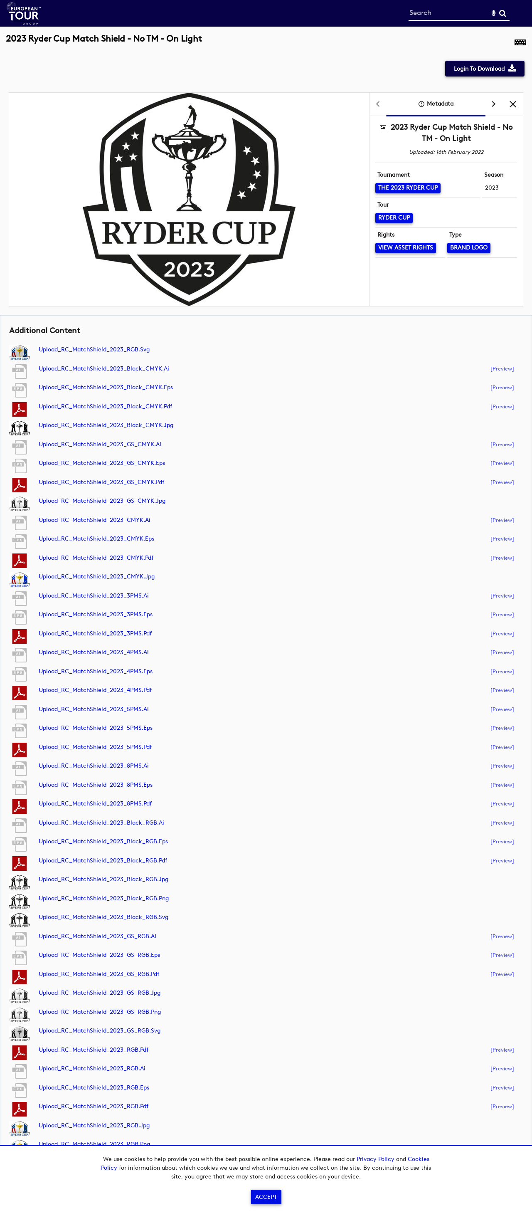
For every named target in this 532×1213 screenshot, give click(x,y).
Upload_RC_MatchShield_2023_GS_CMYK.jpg (102, 500)
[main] (266, 602)
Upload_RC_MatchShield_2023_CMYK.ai (94, 520)
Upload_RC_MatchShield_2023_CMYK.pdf (96, 557)
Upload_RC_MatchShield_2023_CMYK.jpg (97, 576)
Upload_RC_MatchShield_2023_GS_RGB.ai (97, 936)
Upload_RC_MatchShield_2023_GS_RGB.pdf (99, 974)
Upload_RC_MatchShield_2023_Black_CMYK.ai (104, 368)
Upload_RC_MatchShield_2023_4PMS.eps (96, 671)
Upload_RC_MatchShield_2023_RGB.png (94, 1144)
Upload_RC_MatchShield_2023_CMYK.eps (96, 538)
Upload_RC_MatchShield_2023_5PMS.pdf (95, 747)
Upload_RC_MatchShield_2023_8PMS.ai (94, 765)
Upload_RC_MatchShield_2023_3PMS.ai (94, 595)
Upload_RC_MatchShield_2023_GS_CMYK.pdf (101, 482)
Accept (266, 1197)
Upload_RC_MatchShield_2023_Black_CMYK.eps (106, 387)
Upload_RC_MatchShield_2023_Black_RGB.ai (101, 822)
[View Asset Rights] (405, 248)
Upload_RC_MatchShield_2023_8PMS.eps (96, 784)
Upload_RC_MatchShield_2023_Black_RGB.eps (103, 841)
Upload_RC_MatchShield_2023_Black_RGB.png (104, 898)
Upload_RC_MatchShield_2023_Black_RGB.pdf (103, 860)
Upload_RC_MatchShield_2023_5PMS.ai (94, 709)
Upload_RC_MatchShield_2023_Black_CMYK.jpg (106, 425)
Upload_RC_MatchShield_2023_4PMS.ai (94, 652)
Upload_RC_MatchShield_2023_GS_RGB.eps (99, 955)
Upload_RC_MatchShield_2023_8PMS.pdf (95, 803)
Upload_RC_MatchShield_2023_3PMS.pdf (95, 633)
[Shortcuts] (520, 43)
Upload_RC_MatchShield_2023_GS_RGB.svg (99, 1030)
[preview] (502, 368)
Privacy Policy (375, 1159)
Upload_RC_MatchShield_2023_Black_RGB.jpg (103, 879)
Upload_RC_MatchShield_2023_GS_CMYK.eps (102, 463)
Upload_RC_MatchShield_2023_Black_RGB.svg (103, 917)
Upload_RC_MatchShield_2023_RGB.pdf (93, 1049)
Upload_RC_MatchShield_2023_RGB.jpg (94, 1125)
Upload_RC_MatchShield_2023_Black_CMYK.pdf (105, 406)
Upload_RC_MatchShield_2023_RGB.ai (92, 1068)
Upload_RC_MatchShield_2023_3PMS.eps (96, 614)
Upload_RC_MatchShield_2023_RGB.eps (94, 1087)
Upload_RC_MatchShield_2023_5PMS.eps (96, 727)
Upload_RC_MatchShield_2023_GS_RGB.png (100, 1011)
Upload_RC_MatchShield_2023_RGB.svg (94, 349)
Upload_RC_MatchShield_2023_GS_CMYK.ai (100, 444)
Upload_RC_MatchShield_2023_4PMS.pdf (95, 690)
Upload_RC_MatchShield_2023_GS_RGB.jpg (99, 992)
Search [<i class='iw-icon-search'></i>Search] (502, 13)
